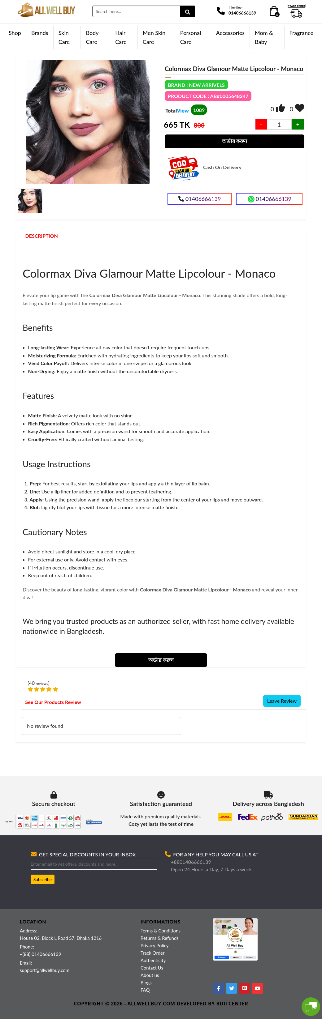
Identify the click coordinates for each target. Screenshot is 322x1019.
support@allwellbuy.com (44, 970)
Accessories (230, 32)
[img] (280, 108)
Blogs (146, 982)
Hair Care (121, 37)
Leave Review (282, 701)
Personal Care (190, 37)
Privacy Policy (154, 945)
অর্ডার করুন (234, 141)
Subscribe (42, 879)
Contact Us (152, 967)
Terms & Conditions (161, 930)
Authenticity (153, 960)
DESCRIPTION (41, 236)
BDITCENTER (232, 1003)
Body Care (92, 37)
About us (150, 975)
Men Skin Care (154, 37)
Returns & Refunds (160, 938)
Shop (15, 32)
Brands (39, 32)
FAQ (145, 990)
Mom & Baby (264, 37)
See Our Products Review (53, 702)
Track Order (152, 953)
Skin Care (64, 37)
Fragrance (301, 32)
